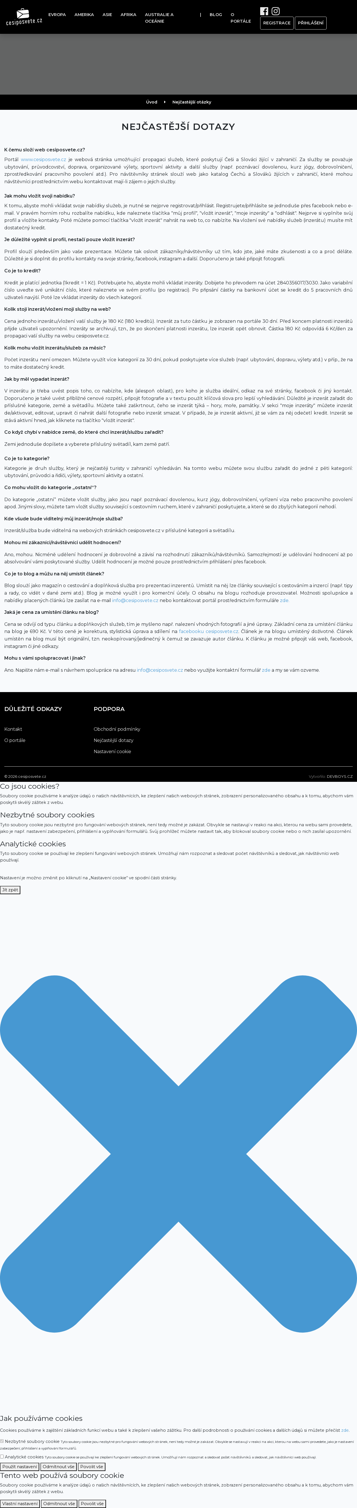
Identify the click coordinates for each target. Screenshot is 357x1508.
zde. (284, 600)
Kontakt (13, 729)
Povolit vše (91, 1466)
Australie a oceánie (159, 18)
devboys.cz (340, 776)
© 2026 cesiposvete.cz (25, 776)
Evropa (57, 14)
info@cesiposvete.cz (135, 600)
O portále (241, 18)
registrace (277, 23)
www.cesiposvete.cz (43, 159)
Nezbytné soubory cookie (177, 1444)
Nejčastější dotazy (114, 740)
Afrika (128, 14)
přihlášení (310, 23)
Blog (216, 14)
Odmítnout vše (58, 1466)
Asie (107, 14)
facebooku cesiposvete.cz (208, 631)
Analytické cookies (158, 1457)
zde (266, 670)
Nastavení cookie (112, 751)
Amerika (84, 14)
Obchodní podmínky (117, 729)
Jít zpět (10, 889)
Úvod (151, 102)
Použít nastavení (19, 1466)
